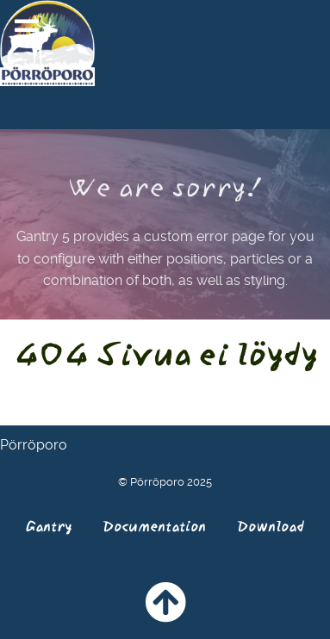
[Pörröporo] (47, 42)
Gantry (49, 525)
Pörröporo (33, 445)
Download (270, 525)
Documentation (154, 525)
